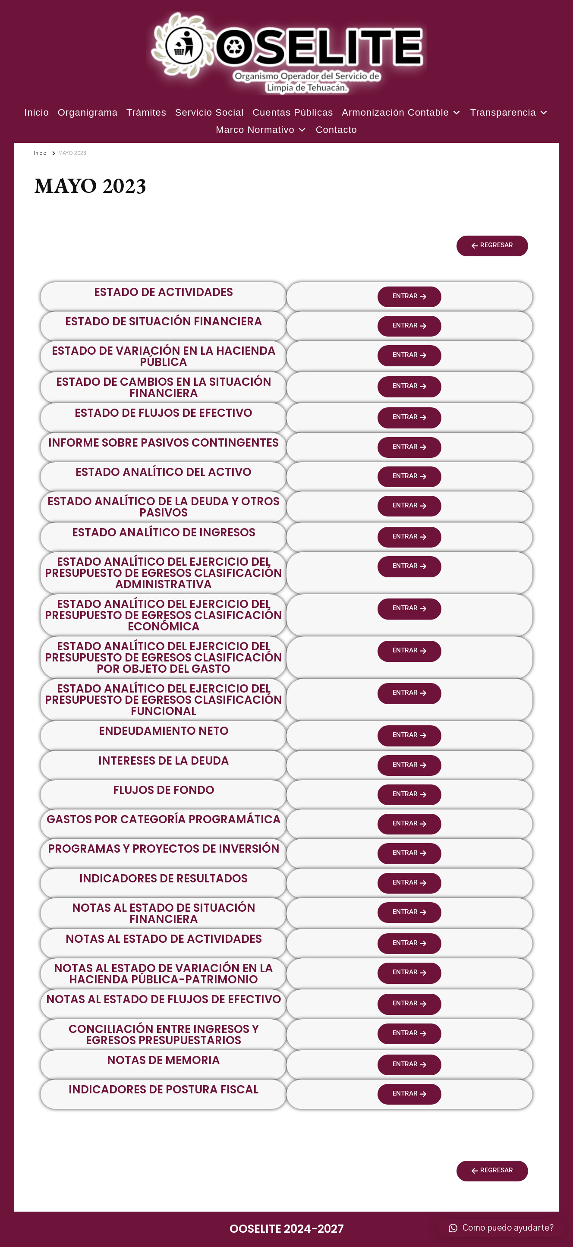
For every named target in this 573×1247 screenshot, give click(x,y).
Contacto (336, 129)
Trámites (146, 112)
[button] (492, 246)
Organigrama (88, 112)
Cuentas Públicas (292, 112)
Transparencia (509, 112)
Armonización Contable (401, 112)
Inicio (36, 112)
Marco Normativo (261, 130)
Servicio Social (209, 112)
